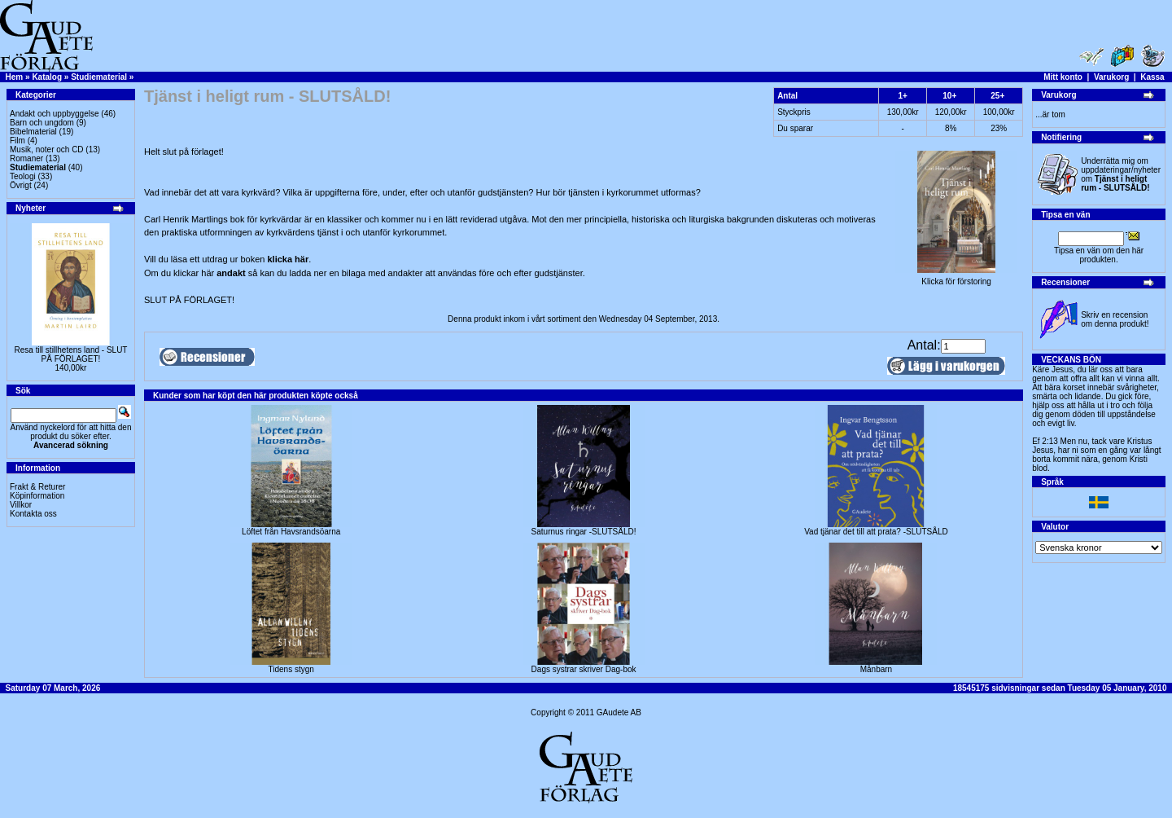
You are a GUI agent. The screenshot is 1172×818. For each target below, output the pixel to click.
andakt (232, 273)
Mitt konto (1062, 77)
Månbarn (876, 669)
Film (17, 140)
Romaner (26, 158)
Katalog (47, 77)
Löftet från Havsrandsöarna (291, 531)
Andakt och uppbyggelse (54, 113)
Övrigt (21, 185)
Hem (15, 77)
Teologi (23, 176)
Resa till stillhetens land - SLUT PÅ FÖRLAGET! (71, 354)
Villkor (21, 504)
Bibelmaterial (33, 131)
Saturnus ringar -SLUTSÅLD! (583, 531)
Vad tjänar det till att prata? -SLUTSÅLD (876, 531)
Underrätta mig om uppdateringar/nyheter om (1121, 174)
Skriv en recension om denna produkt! (1114, 319)
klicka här (287, 259)
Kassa (1152, 77)
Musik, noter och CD (47, 149)
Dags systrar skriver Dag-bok (583, 669)
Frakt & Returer (37, 486)
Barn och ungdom (42, 122)
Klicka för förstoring (956, 278)
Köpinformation (37, 495)
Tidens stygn (291, 669)
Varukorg (1111, 77)
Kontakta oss (33, 513)
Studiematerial (99, 77)
